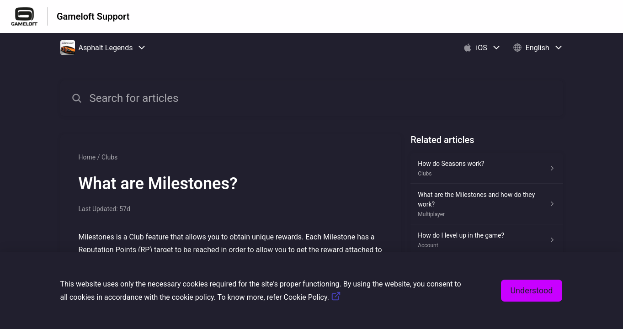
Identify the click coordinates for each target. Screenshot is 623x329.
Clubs (109, 157)
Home (87, 157)
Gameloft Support (93, 16)
